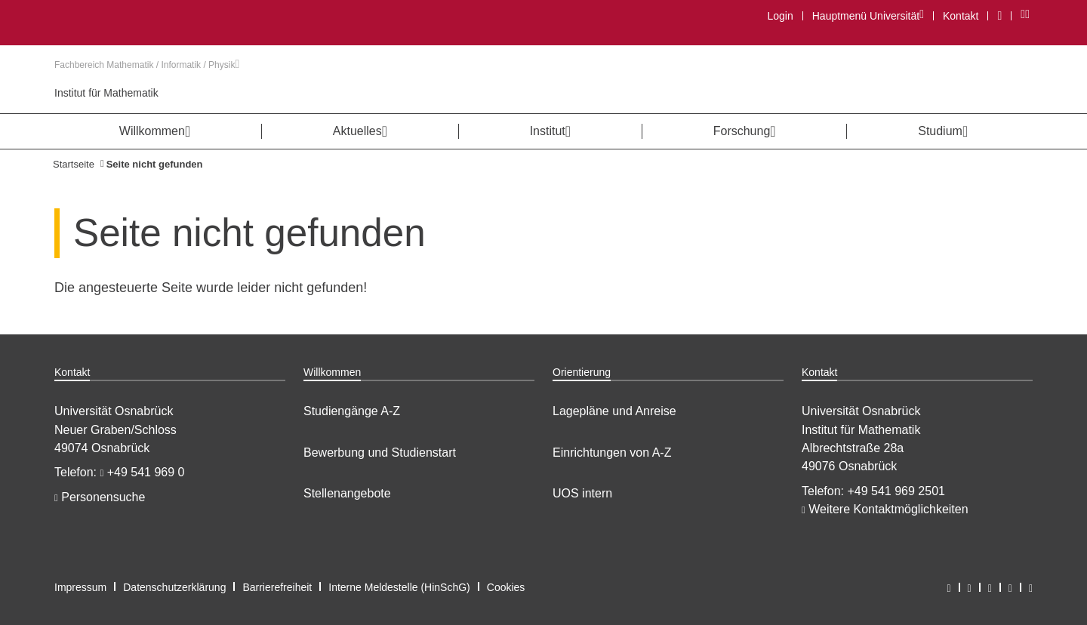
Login (780, 16)
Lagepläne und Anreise (614, 411)
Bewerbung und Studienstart (379, 452)
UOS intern (582, 493)
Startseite (73, 164)
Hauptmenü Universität (867, 15)
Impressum (80, 587)
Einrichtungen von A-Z (612, 452)
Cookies (506, 587)
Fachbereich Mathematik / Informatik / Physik (146, 65)
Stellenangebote (347, 493)
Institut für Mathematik (106, 93)
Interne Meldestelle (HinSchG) (399, 587)
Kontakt (960, 16)
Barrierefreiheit (277, 587)
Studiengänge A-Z (351, 411)
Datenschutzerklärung (174, 587)
